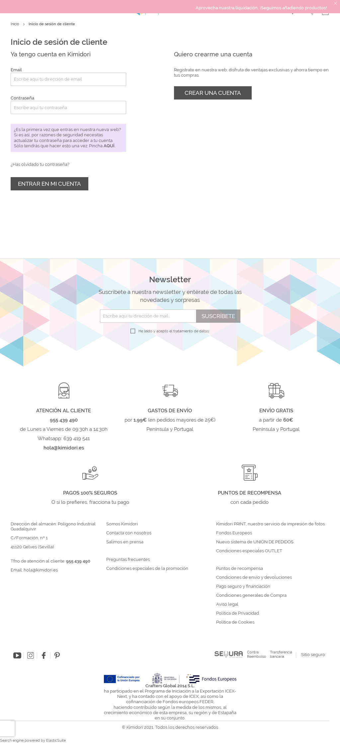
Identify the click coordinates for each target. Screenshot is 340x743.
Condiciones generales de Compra (251, 595)
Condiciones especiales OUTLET (249, 551)
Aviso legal (227, 604)
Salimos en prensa (124, 542)
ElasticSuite (56, 740)
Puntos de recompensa (239, 568)
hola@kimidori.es (41, 570)
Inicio (15, 24)
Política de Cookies (235, 622)
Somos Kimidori (122, 524)
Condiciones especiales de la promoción (147, 568)
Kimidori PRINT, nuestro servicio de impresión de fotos (270, 524)
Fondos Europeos (234, 533)
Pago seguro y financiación (243, 586)
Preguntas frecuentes (128, 559)
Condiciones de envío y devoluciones (254, 577)
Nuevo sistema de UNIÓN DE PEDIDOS (255, 542)
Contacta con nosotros (128, 533)
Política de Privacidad (237, 613)
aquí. (110, 145)
